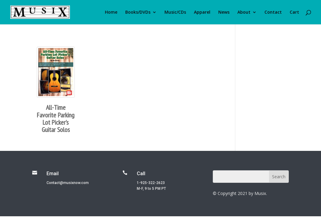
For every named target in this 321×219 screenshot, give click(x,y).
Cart (294, 12)
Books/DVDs (137, 12)
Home (111, 12)
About (243, 12)
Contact (273, 12)
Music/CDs (175, 12)
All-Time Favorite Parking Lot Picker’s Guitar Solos (55, 118)
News (224, 12)
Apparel (202, 12)
